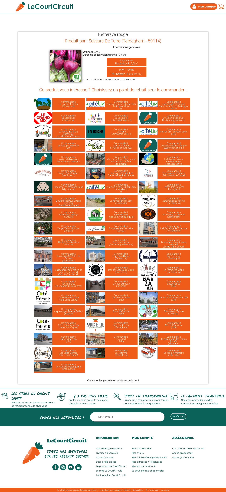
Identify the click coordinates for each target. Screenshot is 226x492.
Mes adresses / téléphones (147, 461)
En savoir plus (152, 490)
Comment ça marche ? (109, 448)
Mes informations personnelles (149, 457)
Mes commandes (141, 448)
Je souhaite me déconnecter (148, 470)
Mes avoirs (138, 452)
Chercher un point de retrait (187, 448)
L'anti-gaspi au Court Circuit (111, 475)
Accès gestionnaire (183, 457)
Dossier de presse (106, 461)
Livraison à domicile (107, 452)
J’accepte (165, 490)
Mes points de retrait (143, 466)
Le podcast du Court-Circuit (111, 466)
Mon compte (142, 437)
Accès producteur (182, 452)
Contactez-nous (104, 457)
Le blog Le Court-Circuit (109, 470)
